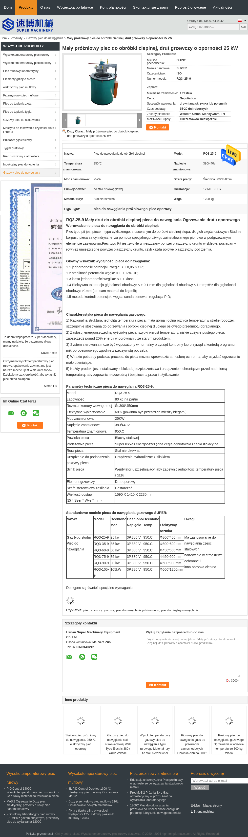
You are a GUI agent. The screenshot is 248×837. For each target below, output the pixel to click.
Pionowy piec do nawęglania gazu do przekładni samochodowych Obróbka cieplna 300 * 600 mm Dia (192, 746)
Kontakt (160, 127)
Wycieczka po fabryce (75, 7)
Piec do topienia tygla (17, 111)
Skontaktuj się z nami (150, 7)
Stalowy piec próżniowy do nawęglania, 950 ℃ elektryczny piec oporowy (80, 742)
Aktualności (222, 7)
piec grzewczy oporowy (98, 610)
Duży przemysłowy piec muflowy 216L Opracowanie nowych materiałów (93, 803)
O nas (45, 7)
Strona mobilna (202, 811)
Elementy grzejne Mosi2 (19, 79)
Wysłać (199, 787)
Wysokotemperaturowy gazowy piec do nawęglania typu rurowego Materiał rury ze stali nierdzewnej (155, 744)
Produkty (26, 7)
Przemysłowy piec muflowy (21, 95)
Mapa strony (212, 805)
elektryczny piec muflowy (19, 87)
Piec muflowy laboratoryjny (21, 71)
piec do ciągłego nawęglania (179, 610)
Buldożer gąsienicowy (17, 140)
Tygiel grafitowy (13, 148)
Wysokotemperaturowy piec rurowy (26, 54)
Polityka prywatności (39, 834)
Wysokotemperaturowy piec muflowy (27, 63)
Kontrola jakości (113, 7)
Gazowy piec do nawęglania (44, 38)
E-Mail (196, 805)
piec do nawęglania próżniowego (137, 610)
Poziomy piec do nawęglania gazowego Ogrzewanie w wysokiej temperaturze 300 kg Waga (229, 744)
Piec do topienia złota (17, 103)
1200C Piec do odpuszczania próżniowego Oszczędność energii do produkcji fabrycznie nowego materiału (155, 809)
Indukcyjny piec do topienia (21, 164)
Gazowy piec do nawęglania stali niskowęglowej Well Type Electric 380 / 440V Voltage (118, 744)
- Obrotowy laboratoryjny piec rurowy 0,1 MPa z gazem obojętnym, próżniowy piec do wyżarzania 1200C (33, 818)
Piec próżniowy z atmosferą (21, 156)
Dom (8, 7)
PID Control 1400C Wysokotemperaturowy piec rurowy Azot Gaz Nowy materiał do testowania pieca (33, 792)
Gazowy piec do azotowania (21, 120)
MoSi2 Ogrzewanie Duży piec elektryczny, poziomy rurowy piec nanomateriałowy (28, 805)
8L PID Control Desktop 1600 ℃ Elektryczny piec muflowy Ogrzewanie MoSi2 (93, 792)
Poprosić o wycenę (190, 7)
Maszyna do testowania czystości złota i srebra (28, 130)
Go (243, 27)
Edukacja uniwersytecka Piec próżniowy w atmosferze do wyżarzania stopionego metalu (156, 783)
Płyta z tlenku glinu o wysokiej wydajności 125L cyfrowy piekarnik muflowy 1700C (91, 814)
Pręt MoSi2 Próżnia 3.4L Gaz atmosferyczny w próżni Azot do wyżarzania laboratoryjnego (151, 796)
